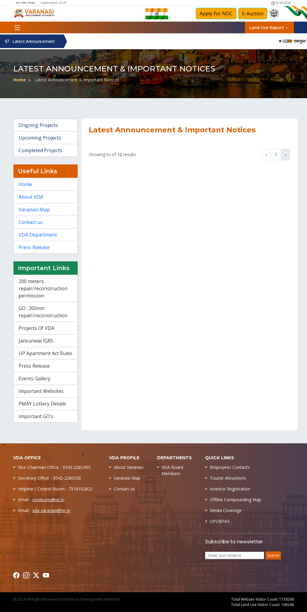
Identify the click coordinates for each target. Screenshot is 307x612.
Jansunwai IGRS (36, 340)
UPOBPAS (220, 521)
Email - (41, 499)
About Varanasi (128, 467)
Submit (273, 555)
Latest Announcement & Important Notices (76, 80)
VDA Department (38, 234)
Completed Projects (40, 150)
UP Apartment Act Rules (45, 353)
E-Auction (253, 13)
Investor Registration (230, 489)
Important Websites (41, 391)
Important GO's (36, 416)
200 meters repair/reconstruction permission (43, 288)
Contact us (31, 222)
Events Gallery (34, 378)
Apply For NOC (216, 13)
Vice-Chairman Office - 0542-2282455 (54, 467)
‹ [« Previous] (266, 154)
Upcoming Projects (40, 137)
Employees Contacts (230, 467)
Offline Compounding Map (235, 499)
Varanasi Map (34, 209)
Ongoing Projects (38, 125)
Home (19, 80)
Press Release (34, 247)
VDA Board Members (172, 470)
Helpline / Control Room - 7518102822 (55, 489)
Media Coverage (226, 510)
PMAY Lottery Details (42, 403)
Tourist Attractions (228, 478)
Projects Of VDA (36, 328)
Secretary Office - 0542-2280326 (49, 478)
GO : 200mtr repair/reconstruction (43, 312)
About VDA (31, 197)
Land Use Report (269, 27)
